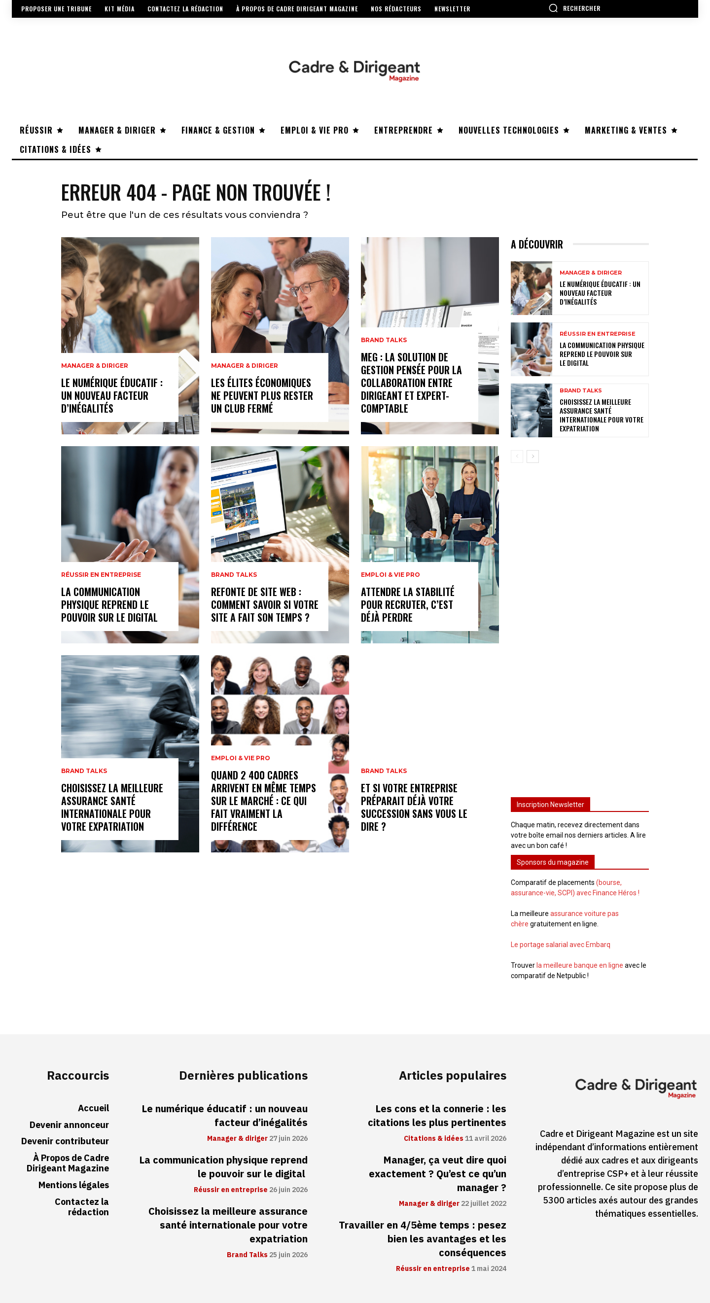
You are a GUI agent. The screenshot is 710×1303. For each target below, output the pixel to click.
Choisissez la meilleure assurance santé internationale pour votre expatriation (112, 807)
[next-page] (533, 456)
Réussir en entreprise (101, 575)
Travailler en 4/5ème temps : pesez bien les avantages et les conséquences (422, 1239)
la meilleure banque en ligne (579, 965)
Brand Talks (84, 771)
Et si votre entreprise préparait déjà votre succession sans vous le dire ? (414, 807)
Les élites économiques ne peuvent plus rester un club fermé (262, 395)
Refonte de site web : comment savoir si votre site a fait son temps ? (265, 604)
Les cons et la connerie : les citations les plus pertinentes (437, 1115)
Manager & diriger (94, 366)
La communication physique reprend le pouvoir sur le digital (110, 604)
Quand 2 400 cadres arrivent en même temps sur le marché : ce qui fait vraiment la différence (263, 801)
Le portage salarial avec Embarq (560, 945)
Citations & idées (433, 1138)
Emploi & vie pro (240, 758)
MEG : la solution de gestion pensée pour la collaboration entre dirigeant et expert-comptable (411, 383)
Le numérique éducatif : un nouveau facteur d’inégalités (112, 395)
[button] (574, 8)
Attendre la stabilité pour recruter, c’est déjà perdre (408, 604)
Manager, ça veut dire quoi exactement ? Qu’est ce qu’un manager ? (437, 1174)
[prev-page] (517, 456)
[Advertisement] (580, 626)
